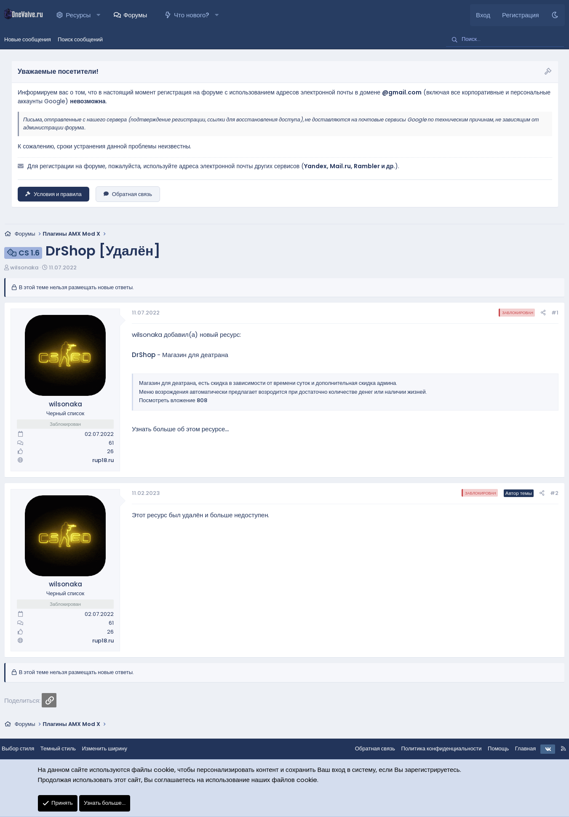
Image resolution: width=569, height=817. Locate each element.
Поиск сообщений (80, 39)
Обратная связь (128, 194)
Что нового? (191, 15)
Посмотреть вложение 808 (173, 400)
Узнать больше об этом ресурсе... (180, 429)
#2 (554, 493)
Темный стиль (65, 748)
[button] (98, 15)
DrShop (143, 354)
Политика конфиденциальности (434, 748)
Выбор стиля (24, 748)
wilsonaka (24, 267)
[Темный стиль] (555, 15)
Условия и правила (53, 194)
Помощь (491, 748)
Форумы (135, 15)
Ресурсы (78, 15)
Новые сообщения (27, 39)
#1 (554, 313)
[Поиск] (505, 39)
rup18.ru (103, 460)
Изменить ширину (111, 748)
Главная (518, 748)
